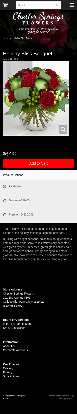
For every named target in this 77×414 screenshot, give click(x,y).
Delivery (8, 368)
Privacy (7, 372)
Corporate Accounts (15, 350)
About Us (9, 346)
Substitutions (11, 376)
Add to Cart (38, 163)
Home (6, 38)
